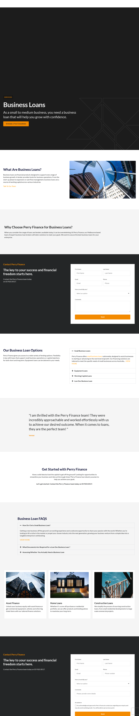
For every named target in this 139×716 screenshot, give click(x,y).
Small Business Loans (82, 351)
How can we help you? (81, 289)
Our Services (42, 3)
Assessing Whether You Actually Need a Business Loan (43, 552)
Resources (64, 3)
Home (31, 3)
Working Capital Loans (83, 376)
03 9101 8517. (11, 281)
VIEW (128, 361)
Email (76, 279)
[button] (103, 350)
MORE (74, 364)
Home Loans (56, 603)
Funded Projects (88, 3)
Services (8, 97)
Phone (105, 279)
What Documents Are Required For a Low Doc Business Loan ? (46, 547)
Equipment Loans (81, 371)
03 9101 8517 (87, 484)
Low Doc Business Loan (83, 381)
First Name (78, 269)
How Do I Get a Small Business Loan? (36, 525)
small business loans (94, 356)
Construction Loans (103, 603)
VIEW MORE (25, 540)
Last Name (106, 269)
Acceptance (78, 702)
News (54, 3)
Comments (78, 299)
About (75, 3)
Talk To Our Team (9, 186)
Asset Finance (13, 603)
